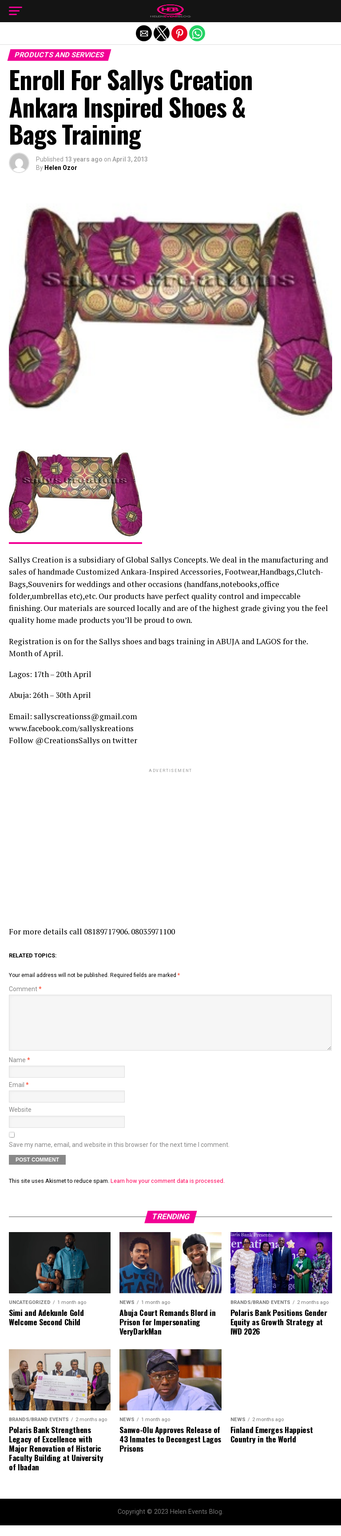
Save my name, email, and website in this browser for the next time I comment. (119, 1155)
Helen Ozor (60, 167)
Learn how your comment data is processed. (168, 1191)
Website (20, 1120)
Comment (25, 989)
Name (19, 1070)
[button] (15, 11)
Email (19, 1095)
